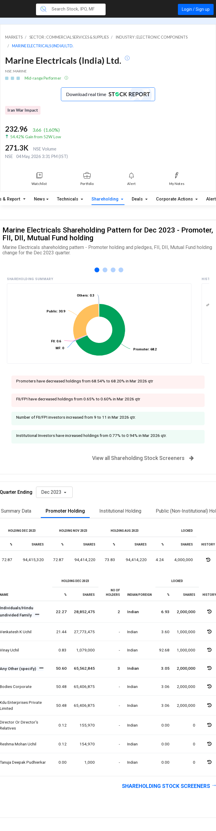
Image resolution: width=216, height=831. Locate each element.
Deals (138, 199)
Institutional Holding (120, 511)
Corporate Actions (175, 199)
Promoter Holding (65, 511)
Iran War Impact (23, 110)
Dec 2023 (52, 492)
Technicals (68, 199)
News (39, 199)
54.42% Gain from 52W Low (35, 136)
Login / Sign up (196, 9)
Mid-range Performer (43, 78)
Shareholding (106, 199)
